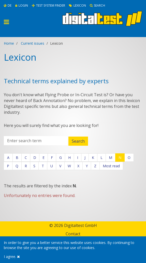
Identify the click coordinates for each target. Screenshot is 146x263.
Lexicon (77, 5)
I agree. (12, 256)
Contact (73, 234)
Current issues (32, 43)
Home (9, 43)
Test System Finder (48, 5)
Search (97, 5)
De (7, 5)
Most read (111, 165)
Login (21, 5)
